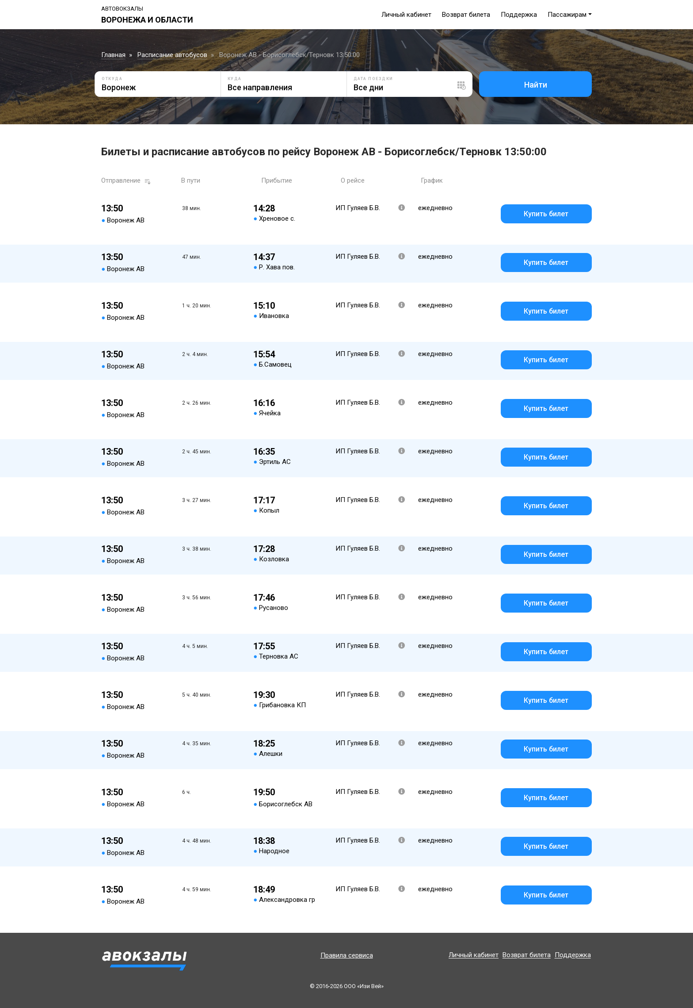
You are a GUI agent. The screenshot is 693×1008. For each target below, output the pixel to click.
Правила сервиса (346, 955)
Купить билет (546, 214)
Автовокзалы (122, 8)
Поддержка (519, 15)
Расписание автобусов (172, 55)
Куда (235, 79)
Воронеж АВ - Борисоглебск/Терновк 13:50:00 (289, 55)
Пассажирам (567, 15)
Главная (113, 55)
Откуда (112, 79)
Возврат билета (466, 15)
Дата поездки (373, 79)
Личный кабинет (406, 15)
